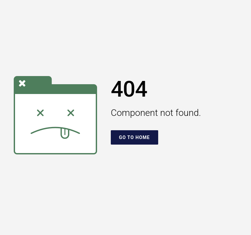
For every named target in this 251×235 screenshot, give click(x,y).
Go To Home (134, 137)
